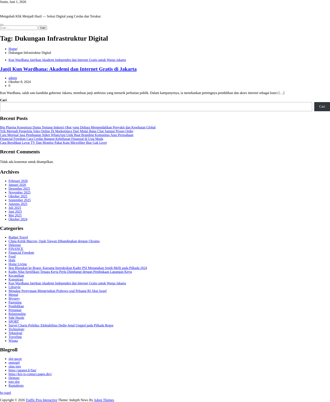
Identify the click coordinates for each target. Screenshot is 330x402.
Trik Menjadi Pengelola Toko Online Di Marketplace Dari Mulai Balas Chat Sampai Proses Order (66, 131)
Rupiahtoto (16, 385)
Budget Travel (18, 237)
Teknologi (15, 333)
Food (12, 256)
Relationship (17, 314)
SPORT (14, 321)
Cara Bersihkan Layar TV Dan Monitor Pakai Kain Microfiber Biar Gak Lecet (53, 142)
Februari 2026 (18, 181)
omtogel (14, 362)
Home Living (18, 264)
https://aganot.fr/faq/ (22, 370)
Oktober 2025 (18, 196)
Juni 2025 (15, 211)
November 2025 (20, 192)
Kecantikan (16, 275)
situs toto (15, 366)
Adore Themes (104, 400)
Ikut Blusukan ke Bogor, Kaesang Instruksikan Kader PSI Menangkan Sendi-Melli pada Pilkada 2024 (78, 268)
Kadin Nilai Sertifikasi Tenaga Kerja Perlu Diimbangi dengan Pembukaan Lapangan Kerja (70, 272)
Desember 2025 (19, 188)
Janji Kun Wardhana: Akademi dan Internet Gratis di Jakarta (68, 69)
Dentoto (14, 378)
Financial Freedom (21, 252)
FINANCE (16, 249)
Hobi (12, 260)
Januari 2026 (17, 185)
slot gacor (15, 359)
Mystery (14, 298)
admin (13, 78)
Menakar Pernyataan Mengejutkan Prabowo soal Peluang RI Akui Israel (58, 291)
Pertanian (15, 310)
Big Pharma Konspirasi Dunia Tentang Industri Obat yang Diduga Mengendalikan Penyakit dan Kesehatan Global (78, 127)
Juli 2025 (15, 208)
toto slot (14, 381)
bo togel (5, 393)
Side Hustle (16, 317)
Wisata (13, 340)
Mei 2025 (15, 215)
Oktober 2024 (18, 219)
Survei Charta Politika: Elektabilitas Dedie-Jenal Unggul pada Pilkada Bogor (61, 325)
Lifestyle (15, 287)
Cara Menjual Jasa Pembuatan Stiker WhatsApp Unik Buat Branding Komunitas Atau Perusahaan (66, 135)
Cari (3, 100)
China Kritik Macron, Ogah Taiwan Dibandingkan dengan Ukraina (54, 241)
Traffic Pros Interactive (15, 9)
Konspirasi (16, 279)
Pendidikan (16, 306)
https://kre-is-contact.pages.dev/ (30, 374)
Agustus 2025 (18, 204)
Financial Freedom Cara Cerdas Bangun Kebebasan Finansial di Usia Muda (51, 139)
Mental (13, 295)
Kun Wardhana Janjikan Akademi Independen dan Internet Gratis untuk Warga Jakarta (67, 60)
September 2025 (20, 200)
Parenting (15, 302)
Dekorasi (15, 245)
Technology (16, 329)
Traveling (15, 337)
